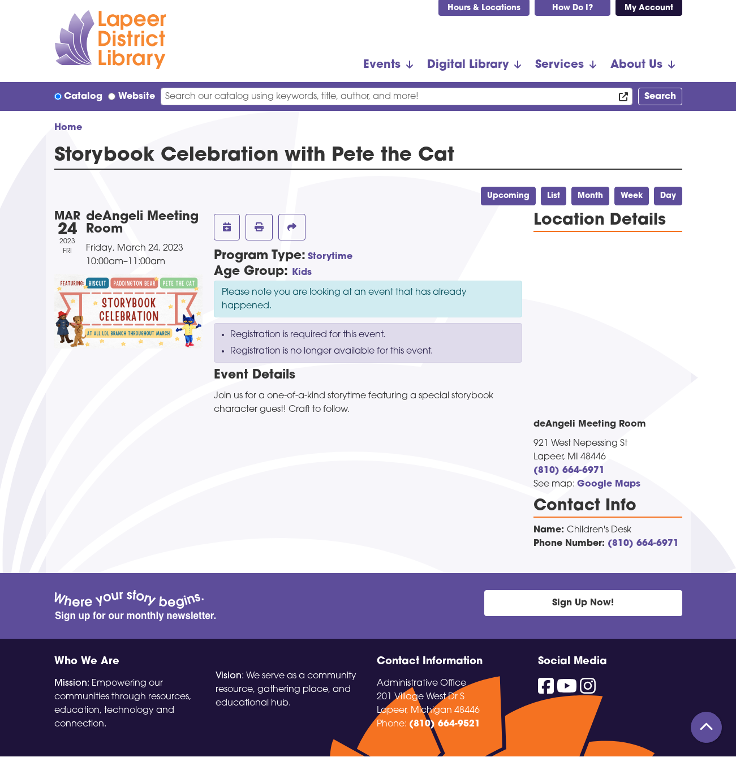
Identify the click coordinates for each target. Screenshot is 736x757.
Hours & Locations (483, 8)
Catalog (83, 96)
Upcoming (508, 196)
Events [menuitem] (382, 65)
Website (136, 96)
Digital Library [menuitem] (468, 65)
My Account (649, 8)
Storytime (330, 256)
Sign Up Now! (583, 603)
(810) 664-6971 (569, 470)
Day (668, 196)
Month (590, 196)
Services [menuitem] (559, 65)
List (553, 196)
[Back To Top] (706, 727)
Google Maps (608, 484)
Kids (302, 272)
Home (68, 127)
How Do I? (572, 8)
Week (632, 196)
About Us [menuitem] (636, 65)
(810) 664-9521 (444, 724)
